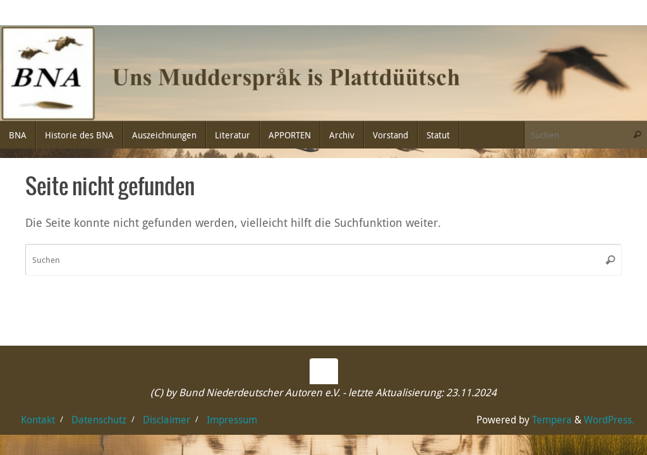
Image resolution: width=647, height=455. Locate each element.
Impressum (232, 420)
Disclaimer (166, 420)
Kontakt (38, 420)
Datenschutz (98, 420)
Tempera (552, 420)
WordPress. (609, 420)
